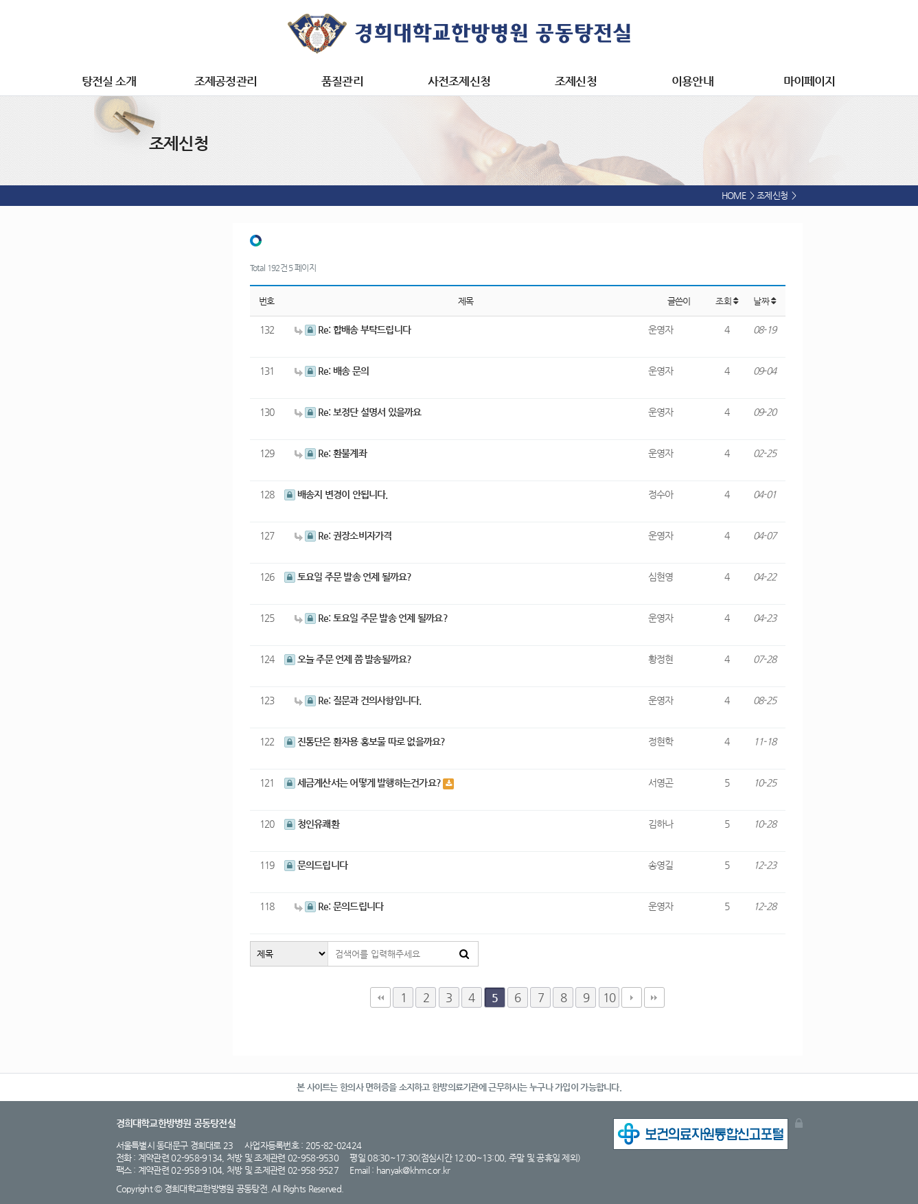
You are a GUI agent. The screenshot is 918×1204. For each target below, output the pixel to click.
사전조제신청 (459, 81)
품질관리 (342, 81)
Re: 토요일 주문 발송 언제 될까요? (371, 617)
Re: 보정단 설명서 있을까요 (358, 411)
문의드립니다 (316, 864)
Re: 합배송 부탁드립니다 (353, 329)
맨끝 (654, 997)
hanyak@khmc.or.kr (413, 1170)
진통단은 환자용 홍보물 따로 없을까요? (365, 741)
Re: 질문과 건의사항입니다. (358, 700)
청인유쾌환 (311, 823)
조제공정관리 (225, 81)
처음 (380, 997)
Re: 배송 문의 (332, 370)
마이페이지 (809, 81)
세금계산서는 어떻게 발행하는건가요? (364, 782)
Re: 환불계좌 (331, 453)
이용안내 (692, 81)
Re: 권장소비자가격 (343, 535)
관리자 (799, 1123)
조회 (726, 301)
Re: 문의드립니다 (339, 906)
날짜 (764, 301)
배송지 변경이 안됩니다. (336, 494)
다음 (631, 997)
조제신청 (575, 81)
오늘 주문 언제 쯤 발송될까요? (348, 658)
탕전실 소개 (109, 81)
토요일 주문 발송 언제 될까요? (348, 576)
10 (609, 997)
